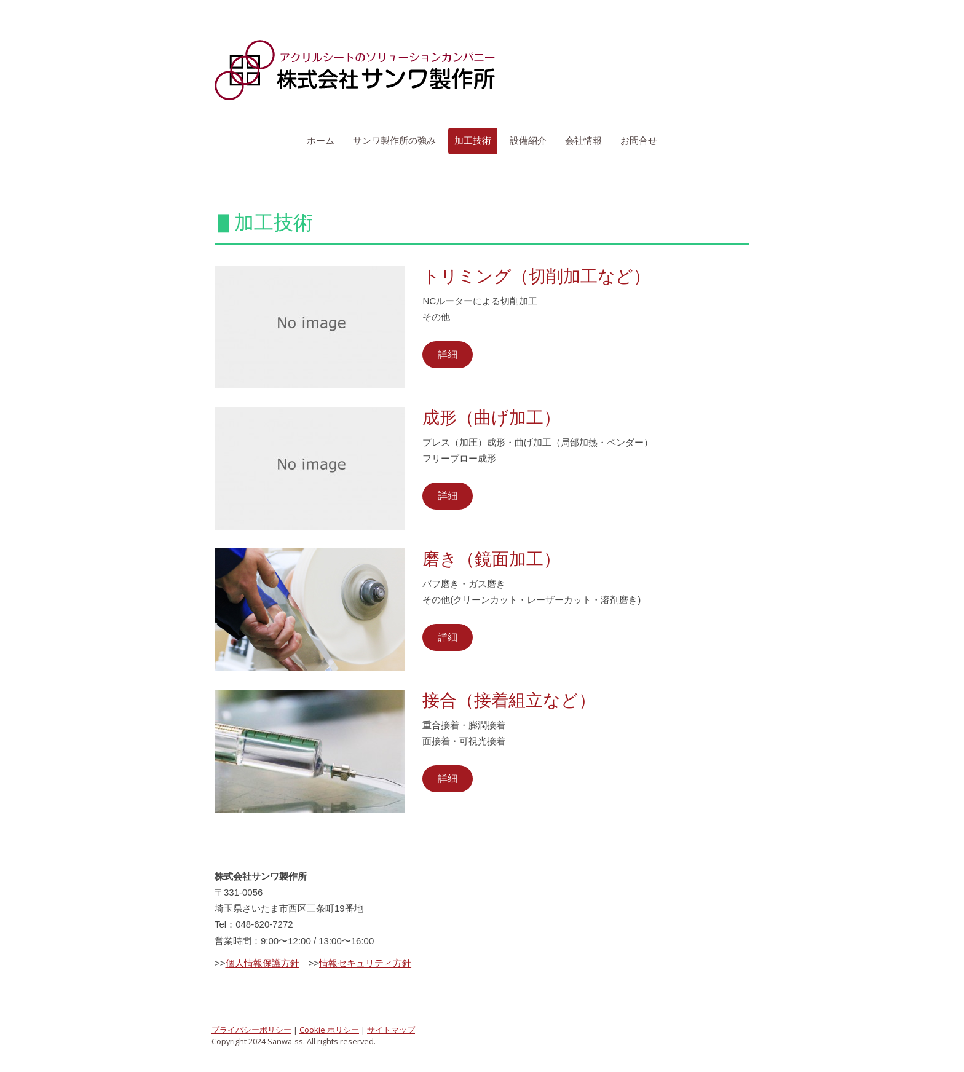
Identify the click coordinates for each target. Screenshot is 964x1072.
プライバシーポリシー (251, 1029)
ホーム (320, 140)
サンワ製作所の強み (394, 140)
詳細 (447, 354)
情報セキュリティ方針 (365, 963)
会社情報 (583, 140)
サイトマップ (391, 1029)
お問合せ (638, 140)
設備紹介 (528, 140)
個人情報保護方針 (262, 963)
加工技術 (472, 140)
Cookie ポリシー (329, 1029)
